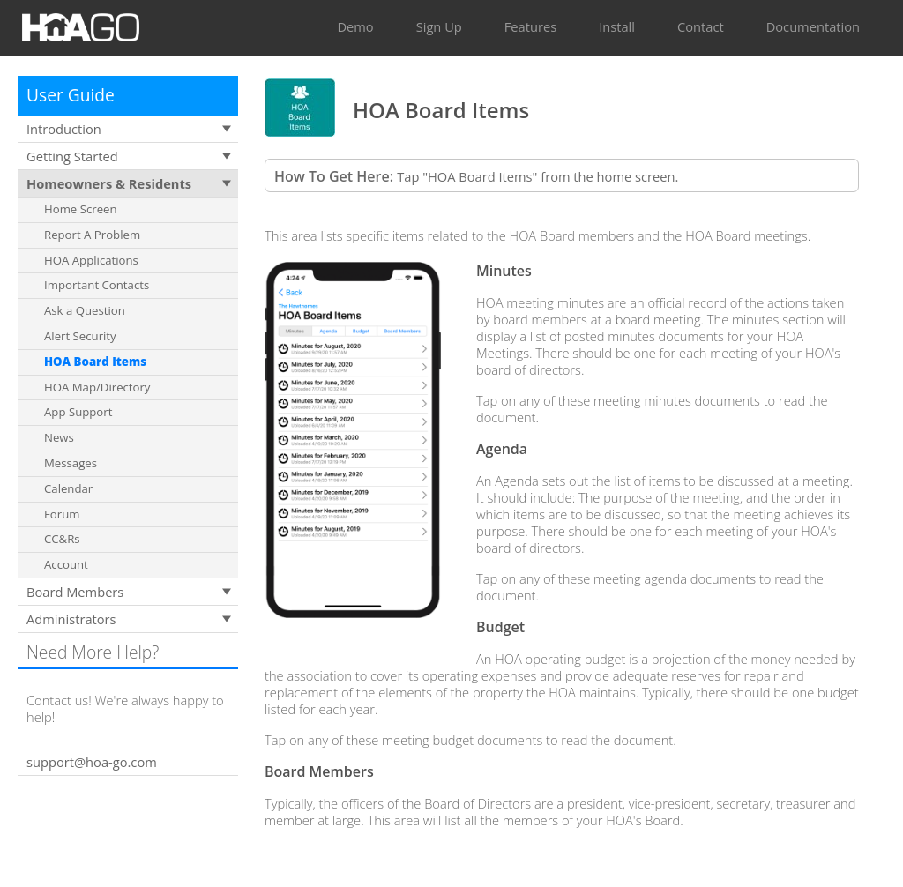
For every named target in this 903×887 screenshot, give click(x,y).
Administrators (71, 619)
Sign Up (439, 26)
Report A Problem (92, 234)
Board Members (74, 591)
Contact (700, 26)
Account (66, 564)
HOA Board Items (95, 361)
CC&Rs (62, 539)
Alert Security (80, 336)
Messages (70, 463)
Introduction (63, 129)
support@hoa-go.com (91, 762)
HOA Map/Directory (97, 387)
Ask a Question (84, 310)
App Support (78, 412)
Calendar (68, 488)
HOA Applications (91, 260)
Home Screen (80, 209)
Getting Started (72, 156)
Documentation (813, 26)
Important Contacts (96, 285)
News (59, 437)
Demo (355, 26)
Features (530, 26)
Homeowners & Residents (108, 183)
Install (617, 26)
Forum (61, 514)
